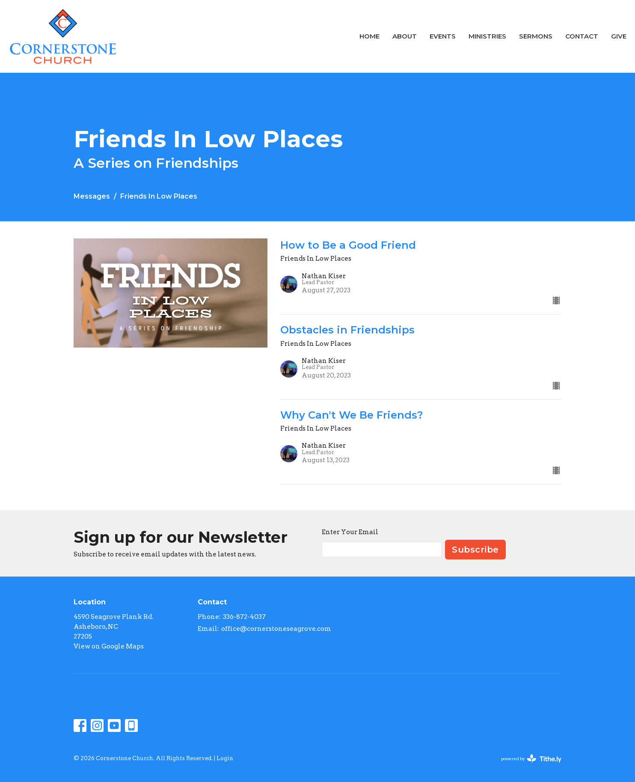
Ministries (487, 36)
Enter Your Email (350, 532)
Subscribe (475, 549)
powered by (531, 758)
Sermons (535, 36)
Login (225, 758)
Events (443, 36)
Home (369, 36)
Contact (581, 36)
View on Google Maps (109, 646)
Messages (92, 196)
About (404, 36)
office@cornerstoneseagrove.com (276, 629)
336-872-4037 (244, 617)
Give (618, 36)
